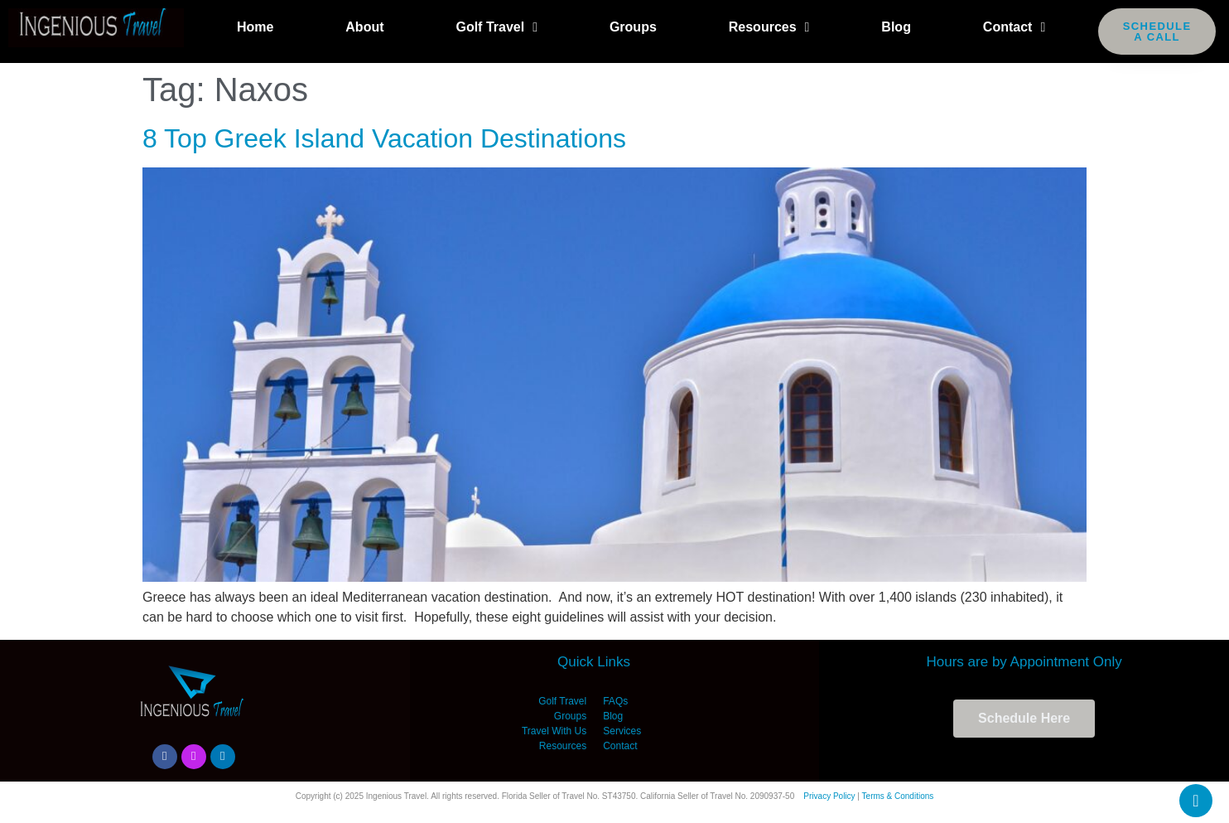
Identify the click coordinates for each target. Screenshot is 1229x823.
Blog (896, 27)
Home (255, 27)
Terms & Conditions (898, 796)
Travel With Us (554, 731)
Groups (633, 27)
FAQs (615, 701)
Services (622, 731)
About (364, 27)
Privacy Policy (829, 796)
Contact (1014, 27)
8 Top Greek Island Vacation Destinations (384, 138)
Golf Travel (496, 27)
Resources (769, 27)
